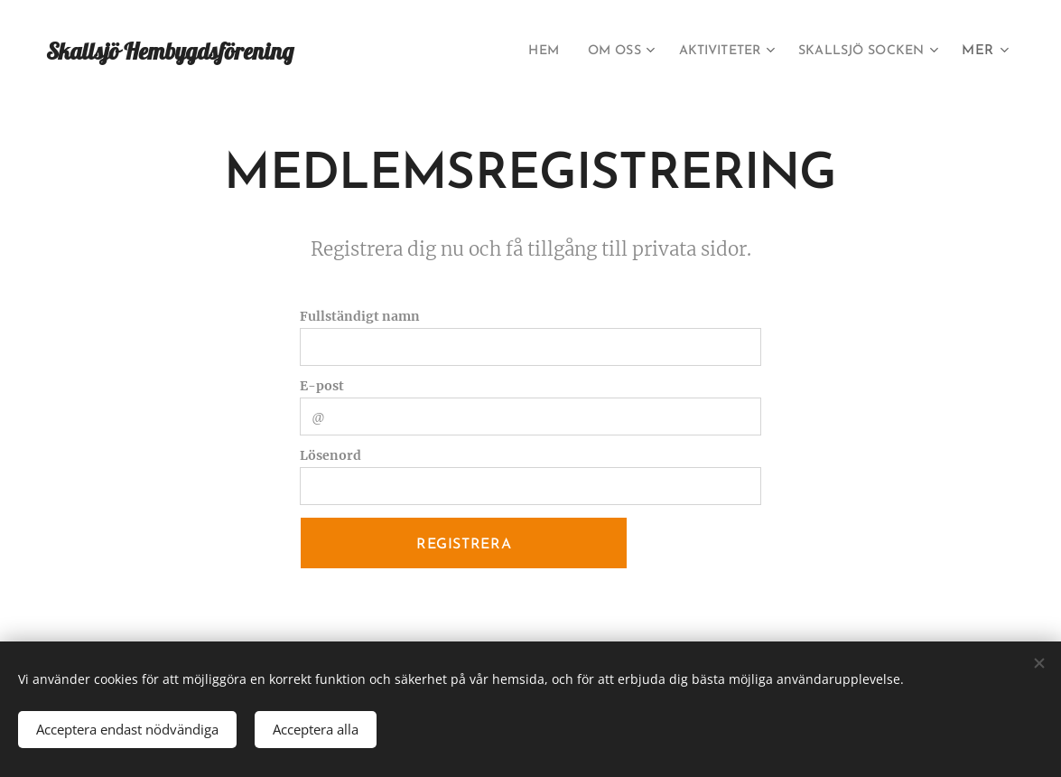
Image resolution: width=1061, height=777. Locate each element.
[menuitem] (508, 51)
